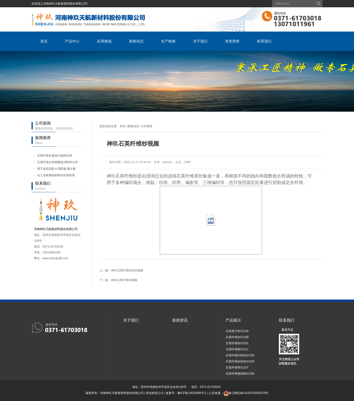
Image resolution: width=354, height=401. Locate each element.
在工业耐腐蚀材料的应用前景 (56, 175)
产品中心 (72, 41)
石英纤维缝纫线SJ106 (240, 373)
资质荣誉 (232, 41)
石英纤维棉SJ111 (237, 349)
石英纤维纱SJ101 (237, 343)
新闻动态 (136, 41)
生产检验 (168, 41)
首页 (44, 41)
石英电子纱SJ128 (237, 331)
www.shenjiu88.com (55, 258)
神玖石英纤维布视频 (124, 280)
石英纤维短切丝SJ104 (240, 361)
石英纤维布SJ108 (237, 337)
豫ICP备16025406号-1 (192, 393)
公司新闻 (146, 126)
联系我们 (264, 41)
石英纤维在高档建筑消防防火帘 (57, 162)
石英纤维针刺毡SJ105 (240, 355)
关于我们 (200, 41)
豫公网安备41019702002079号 (248, 393)
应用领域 (104, 41)
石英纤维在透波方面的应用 (54, 155)
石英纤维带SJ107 (237, 367)
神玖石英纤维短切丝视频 (127, 270)
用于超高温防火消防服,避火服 (56, 168)
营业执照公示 (154, 393)
